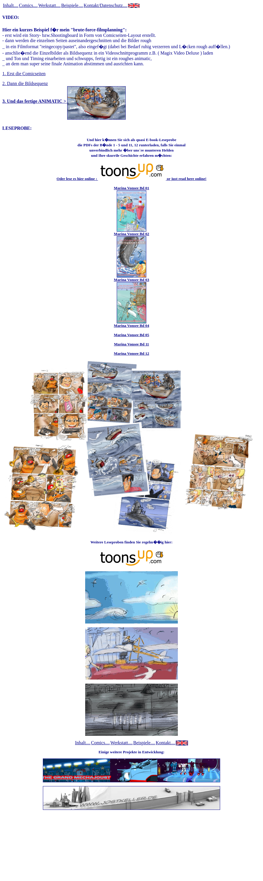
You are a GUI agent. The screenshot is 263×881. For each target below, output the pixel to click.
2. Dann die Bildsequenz (25, 83)
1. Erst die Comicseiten (23, 73)
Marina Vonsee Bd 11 (131, 344)
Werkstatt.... (49, 5)
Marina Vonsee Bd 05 (131, 335)
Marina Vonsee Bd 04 (131, 325)
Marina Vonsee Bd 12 (131, 353)
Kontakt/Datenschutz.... (105, 5)
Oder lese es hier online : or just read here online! (131, 178)
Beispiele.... (72, 5)
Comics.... (28, 5)
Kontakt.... (166, 742)
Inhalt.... (10, 5)
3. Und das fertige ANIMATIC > (64, 101)
